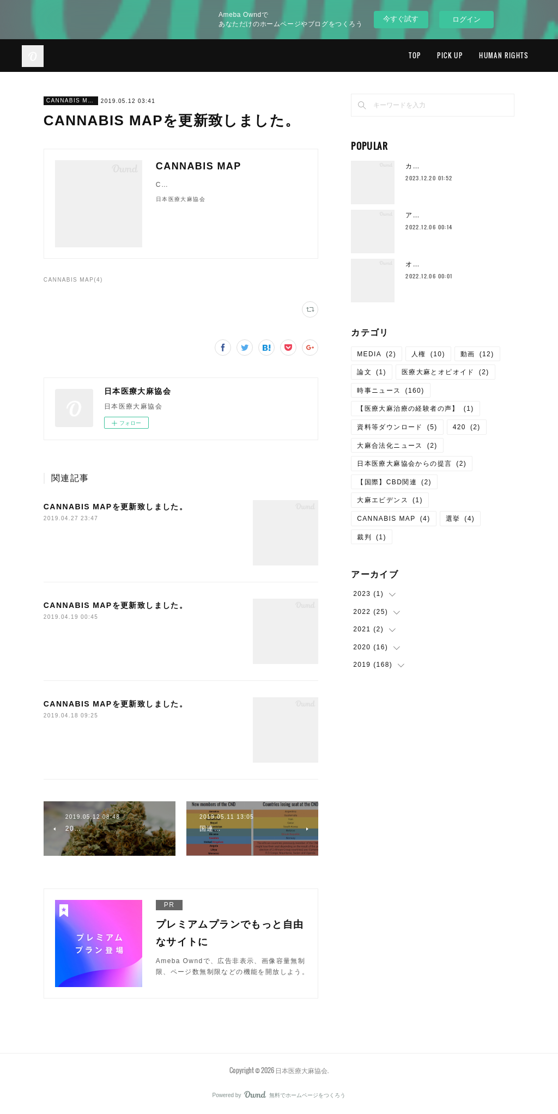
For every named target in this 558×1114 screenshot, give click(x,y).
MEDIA (376, 354)
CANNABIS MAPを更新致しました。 (115, 506)
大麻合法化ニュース (397, 445)
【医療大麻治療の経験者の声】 (415, 408)
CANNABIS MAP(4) (73, 280)
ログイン (466, 19)
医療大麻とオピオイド (445, 372)
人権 (428, 354)
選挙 (460, 518)
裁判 (371, 537)
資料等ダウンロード (397, 427)
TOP (415, 55)
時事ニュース (390, 390)
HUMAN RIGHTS (503, 55)
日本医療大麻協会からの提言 (411, 463)
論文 (371, 372)
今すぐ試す (400, 19)
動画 (477, 354)
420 (467, 427)
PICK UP (450, 55)
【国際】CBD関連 (394, 482)
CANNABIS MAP (70, 101)
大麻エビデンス (390, 500)
